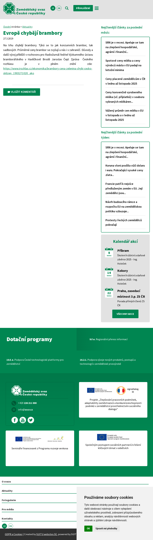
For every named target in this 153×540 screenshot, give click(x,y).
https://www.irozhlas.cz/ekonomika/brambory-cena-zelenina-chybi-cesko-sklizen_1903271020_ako (47, 71)
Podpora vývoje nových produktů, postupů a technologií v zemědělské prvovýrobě (108, 362)
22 (109, 293)
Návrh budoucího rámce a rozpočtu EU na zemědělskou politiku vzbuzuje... (124, 206)
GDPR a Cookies (13, 534)
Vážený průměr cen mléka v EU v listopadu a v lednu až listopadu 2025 (124, 115)
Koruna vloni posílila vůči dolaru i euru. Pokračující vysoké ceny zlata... (125, 170)
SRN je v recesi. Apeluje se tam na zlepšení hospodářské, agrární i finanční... (125, 47)
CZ (53, 8)
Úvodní (7, 26)
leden (109, 256)
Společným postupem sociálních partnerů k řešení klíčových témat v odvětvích (113, 446)
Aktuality (27, 26)
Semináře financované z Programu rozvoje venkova (40, 448)
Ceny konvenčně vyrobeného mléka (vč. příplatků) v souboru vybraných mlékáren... (125, 96)
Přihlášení (83, 8)
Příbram (123, 250)
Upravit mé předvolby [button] (106, 528)
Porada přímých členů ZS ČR (131, 303)
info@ (25, 409)
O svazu (6, 481)
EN (59, 8)
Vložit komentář (22, 92)
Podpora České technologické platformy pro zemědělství (35, 362)
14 (109, 273)
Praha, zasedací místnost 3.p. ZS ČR (131, 293)
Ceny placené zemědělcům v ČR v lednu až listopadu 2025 (125, 81)
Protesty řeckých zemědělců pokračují (124, 222)
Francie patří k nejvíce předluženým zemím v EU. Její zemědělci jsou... (124, 188)
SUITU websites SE (46, 534)
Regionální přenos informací (108, 339)
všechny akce (125, 313)
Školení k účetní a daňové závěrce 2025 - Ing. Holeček (131, 259)
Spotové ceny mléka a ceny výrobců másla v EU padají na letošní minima (123, 65)
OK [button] (88, 528)
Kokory (122, 271)
